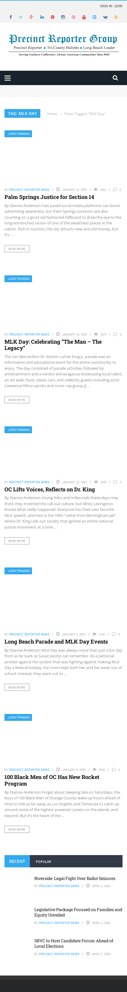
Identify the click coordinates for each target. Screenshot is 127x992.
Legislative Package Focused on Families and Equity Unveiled (78, 912)
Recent (17, 861)
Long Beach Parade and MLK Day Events (56, 641)
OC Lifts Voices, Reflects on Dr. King (49, 489)
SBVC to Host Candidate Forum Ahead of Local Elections (73, 943)
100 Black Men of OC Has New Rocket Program (51, 780)
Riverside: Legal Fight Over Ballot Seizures (74, 878)
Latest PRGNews (19, 134)
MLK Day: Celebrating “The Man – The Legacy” (53, 345)
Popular (43, 861)
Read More (16, 249)
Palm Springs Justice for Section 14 (49, 196)
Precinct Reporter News (29, 190)
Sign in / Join (111, 6)
